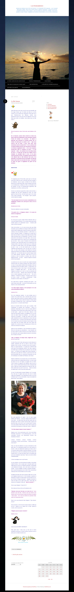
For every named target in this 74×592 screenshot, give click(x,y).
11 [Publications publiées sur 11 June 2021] (53, 569)
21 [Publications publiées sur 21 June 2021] (39, 573)
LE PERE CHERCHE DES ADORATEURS (16, 81)
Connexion (50, 104)
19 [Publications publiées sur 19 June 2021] (57, 571)
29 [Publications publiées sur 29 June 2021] (43, 576)
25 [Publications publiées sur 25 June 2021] (53, 573)
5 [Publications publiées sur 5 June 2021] (57, 567)
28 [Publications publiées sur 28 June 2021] (39, 576)
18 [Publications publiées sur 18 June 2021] (53, 571)
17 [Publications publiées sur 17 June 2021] (50, 571)
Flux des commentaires (52, 107)
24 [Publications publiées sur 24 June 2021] (50, 573)
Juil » (52, 579)
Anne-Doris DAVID (18, 103)
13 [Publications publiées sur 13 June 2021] (60, 569)
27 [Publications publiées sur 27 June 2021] (60, 573)
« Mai (49, 579)
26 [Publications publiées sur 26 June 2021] (57, 573)
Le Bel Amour (15, 101)
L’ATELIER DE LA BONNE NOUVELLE (50, 84)
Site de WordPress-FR (52, 108)
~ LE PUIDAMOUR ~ (37, 6)
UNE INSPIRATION (33, 84)
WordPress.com (48, 586)
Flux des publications (52, 105)
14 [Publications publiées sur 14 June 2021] (39, 571)
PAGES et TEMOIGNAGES (34, 81)
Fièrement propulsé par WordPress (29, 586)
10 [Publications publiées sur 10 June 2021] (50, 569)
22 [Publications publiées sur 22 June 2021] (43, 573)
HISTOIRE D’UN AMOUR (12, 87)
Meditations (19, 549)
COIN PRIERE (48, 81)
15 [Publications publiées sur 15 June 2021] (43, 571)
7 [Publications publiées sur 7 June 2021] (39, 569)
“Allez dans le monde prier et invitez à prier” (16, 84)
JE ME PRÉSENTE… (26, 87)
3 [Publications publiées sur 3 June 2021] (50, 567)
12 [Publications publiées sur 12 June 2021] (57, 569)
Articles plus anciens (16, 554)
